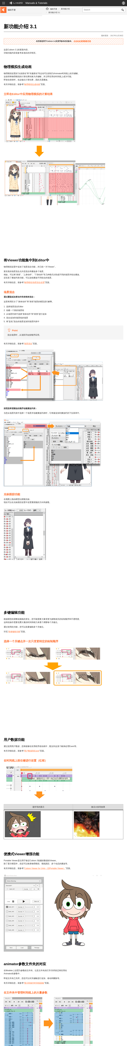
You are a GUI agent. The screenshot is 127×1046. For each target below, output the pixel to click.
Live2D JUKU (84, 1039)
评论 (55, 1007)
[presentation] (100, 1014)
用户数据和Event (73, 698)
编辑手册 (53, 9)
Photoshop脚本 (14, 87)
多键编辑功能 (56, 588)
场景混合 (70, 326)
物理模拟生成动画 (74, 78)
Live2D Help (98, 1039)
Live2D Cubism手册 (15, 27)
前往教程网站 (13, 31)
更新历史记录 (13, 43)
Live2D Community (111, 1040)
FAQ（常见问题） (15, 47)
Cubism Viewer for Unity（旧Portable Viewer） (87, 815)
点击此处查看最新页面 (103, 35)
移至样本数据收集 (15, 35)
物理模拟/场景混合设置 (76, 265)
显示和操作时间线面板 (76, 913)
